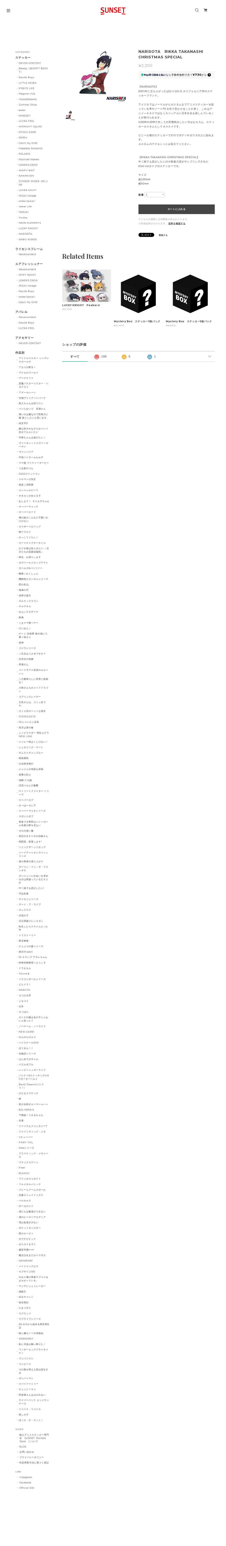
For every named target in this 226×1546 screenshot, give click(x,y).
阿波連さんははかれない (32, 1394)
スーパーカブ (26, 800)
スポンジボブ (26, 816)
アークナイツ (26, 378)
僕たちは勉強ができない (32, 1211)
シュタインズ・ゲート (31, 747)
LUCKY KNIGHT (28, 228)
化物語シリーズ (27, 1053)
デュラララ (25, 909)
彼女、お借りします (30, 557)
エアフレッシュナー (29, 264)
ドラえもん (25, 968)
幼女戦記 (24, 1302)
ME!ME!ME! (26, 1260)
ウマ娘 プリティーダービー (34, 462)
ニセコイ (24, 1001)
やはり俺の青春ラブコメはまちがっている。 (33, 1279)
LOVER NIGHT (28, 190)
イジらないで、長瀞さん (32, 408)
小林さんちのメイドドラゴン (33, 689)
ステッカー (23, 57)
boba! (22, 110)
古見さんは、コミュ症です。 (32, 704)
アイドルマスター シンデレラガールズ (34, 360)
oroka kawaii (27, 201)
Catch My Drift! (28, 143)
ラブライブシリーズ (30, 1318)
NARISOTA (25, 233)
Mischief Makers (29, 159)
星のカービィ (26, 1233)
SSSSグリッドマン (29, 473)
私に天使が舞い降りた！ (32, 1344)
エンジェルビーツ (28, 490)
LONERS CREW (28, 164)
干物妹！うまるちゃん (31, 1115)
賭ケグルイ (25, 531)
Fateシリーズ (26, 1147)
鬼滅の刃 (24, 590)
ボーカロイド (26, 1206)
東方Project (26, 951)
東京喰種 (24, 940)
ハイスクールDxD (29, 1042)
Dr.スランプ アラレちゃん (33, 957)
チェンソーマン (27, 1389)
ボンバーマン (26, 1378)
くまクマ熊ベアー (28, 622)
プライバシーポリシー (31, 1457)
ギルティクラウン (28, 601)
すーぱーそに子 (27, 805)
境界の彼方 (25, 595)
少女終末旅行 (26, 763)
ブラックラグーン (28, 1162)
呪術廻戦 (24, 758)
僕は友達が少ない (28, 1222)
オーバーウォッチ (28, 506)
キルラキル (25, 606)
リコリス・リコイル (30, 1409)
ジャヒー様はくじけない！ (33, 741)
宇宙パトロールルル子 (31, 457)
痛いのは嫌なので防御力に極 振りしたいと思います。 (34, 416)
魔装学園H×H (26, 1249)
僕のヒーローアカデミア (32, 1217)
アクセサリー (24, 338)
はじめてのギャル (28, 1059)
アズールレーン (27, 392)
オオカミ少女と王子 (30, 495)
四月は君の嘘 (26, 727)
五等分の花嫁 (26, 658)
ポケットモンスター (30, 1227)
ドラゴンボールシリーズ (32, 979)
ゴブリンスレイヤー (30, 696)
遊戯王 (22, 1291)
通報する (163, 235)
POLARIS (24, 153)
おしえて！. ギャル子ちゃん (34, 501)
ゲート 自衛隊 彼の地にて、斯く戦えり (34, 635)
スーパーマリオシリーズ (32, 810)
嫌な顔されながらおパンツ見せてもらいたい (33, 430)
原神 (21, 642)
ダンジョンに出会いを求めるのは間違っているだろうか (33, 879)
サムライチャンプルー (31, 752)
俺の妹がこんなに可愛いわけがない (33, 519)
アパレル (21, 312)
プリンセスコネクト (30, 1178)
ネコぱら (24, 1011)
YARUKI (24, 212)
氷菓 (21, 1120)
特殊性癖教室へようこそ (32, 962)
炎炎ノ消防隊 (26, 484)
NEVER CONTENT (30, 63)
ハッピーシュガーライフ (32, 1069)
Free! (22, 1167)
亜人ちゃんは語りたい (31, 403)
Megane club (27, 93)
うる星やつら (26, 468)
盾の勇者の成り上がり (31, 861)
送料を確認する (177, 223)
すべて (75, 356)
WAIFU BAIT (28, 170)
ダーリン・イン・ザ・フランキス (33, 868)
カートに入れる (177, 209)
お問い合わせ (26, 1451)
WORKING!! (26, 1338)
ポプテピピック (27, 1238)
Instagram (25, 1477)
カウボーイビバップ (30, 526)
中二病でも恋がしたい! (31, 888)
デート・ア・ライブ (30, 904)
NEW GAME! (26, 1031)
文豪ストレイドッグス (31, 1195)
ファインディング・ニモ (32, 1131)
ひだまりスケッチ (28, 1093)
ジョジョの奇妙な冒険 (31, 769)
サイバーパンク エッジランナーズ (34, 1402)
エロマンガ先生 (27, 479)
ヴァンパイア (26, 451)
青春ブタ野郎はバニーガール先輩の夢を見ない (33, 823)
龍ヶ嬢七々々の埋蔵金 (31, 1333)
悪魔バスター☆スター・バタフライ (33, 385)
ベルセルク (25, 1200)
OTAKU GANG (27, 132)
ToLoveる (24, 973)
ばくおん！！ (26, 1048)
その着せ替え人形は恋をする (33, 1371)
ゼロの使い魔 (26, 830)
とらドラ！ (25, 984)
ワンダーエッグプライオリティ (33, 1351)
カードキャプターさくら (32, 542)
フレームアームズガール (32, 1189)
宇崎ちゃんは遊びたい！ (32, 437)
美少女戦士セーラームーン (33, 1104)
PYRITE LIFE (27, 88)
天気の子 (24, 915)
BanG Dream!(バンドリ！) (31, 1086)
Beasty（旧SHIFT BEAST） (33, 70)
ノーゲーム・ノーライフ (32, 1026)
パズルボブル (26, 1064)
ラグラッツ (25, 1313)
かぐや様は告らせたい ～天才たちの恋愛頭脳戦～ (34, 550)
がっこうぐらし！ (28, 537)
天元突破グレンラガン (31, 921)
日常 (21, 1006)
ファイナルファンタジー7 (33, 1126)
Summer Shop (28, 104)
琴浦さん (24, 664)
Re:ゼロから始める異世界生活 (34, 1326)
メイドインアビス (28, 1266)
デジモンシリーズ (28, 899)
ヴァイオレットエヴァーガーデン (33, 445)
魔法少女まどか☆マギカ (32, 1255)
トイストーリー (27, 935)
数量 (141, 194)
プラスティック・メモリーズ (33, 1155)
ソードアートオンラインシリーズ (33, 854)
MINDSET (25, 115)
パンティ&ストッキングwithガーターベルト (34, 1077)
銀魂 (21, 617)
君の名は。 (25, 584)
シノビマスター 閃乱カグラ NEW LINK (34, 734)
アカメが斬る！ (27, 367)
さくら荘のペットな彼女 (32, 711)
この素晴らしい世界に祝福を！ (33, 680)
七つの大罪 (25, 995)
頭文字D (23, 423)
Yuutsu (23, 217)
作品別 (20, 352)
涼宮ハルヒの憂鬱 (28, 785)
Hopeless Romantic (31, 148)
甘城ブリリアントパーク (32, 397)
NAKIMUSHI (26, 175)
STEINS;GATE (27, 716)
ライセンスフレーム (29, 249)
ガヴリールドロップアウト (33, 562)
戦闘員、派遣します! (30, 841)
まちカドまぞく (27, 1244)
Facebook (25, 1482)
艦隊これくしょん (28, 573)
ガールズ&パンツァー (31, 568)
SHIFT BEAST (27, 274)
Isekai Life (25, 206)
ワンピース (25, 1364)
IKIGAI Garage (27, 195)
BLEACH (24, 1173)
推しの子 (24, 1414)
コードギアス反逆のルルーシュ (33, 672)
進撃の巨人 (25, 774)
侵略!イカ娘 (25, 780)
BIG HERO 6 (26, 1109)
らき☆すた (25, 1307)
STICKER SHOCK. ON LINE (33, 183)
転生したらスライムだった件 (33, 928)
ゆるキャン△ (26, 1296)
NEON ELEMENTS (30, 222)
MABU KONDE (28, 239)
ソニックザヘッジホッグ (32, 847)
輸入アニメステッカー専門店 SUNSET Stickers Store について (34, 1438)
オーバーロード (27, 512)
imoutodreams (28, 99)
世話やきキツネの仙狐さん (33, 836)
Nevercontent (27, 254)
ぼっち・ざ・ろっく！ (31, 1420)
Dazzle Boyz (26, 77)
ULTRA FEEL (27, 121)
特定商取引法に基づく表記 (34, 1462)
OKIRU (23, 137)
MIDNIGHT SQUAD (30, 126)
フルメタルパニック (30, 1184)
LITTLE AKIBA (28, 82)
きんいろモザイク (28, 611)
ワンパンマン (26, 1358)
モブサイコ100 (27, 1271)
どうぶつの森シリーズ (31, 946)
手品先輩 (24, 893)
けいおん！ (25, 628)
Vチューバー (26, 1137)
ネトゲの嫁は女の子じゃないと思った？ (33, 1019)
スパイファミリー (28, 1383)
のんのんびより (27, 1037)
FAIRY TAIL (26, 1142)
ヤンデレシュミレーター (32, 1286)
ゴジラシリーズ (27, 648)
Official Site (26, 1487)
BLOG (23, 1446)
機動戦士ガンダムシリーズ (33, 579)
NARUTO (24, 989)
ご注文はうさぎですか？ (32, 653)
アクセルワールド (28, 372)
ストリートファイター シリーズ (34, 793)
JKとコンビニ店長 (29, 722)
